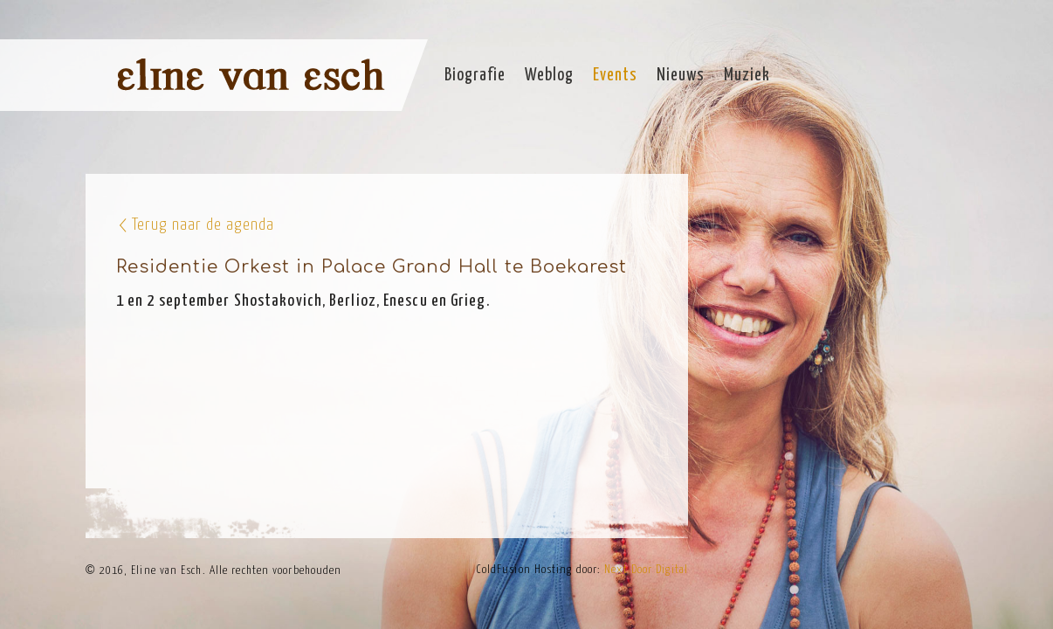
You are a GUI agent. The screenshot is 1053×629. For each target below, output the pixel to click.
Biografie (475, 75)
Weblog (549, 75)
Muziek (747, 75)
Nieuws (681, 75)
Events (615, 75)
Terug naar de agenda (203, 225)
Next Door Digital (646, 570)
